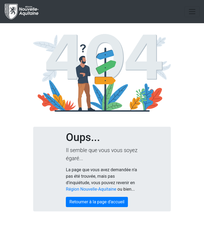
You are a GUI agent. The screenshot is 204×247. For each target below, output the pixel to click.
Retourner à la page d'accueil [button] (96, 201)
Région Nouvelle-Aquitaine (91, 189)
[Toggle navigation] (192, 11)
